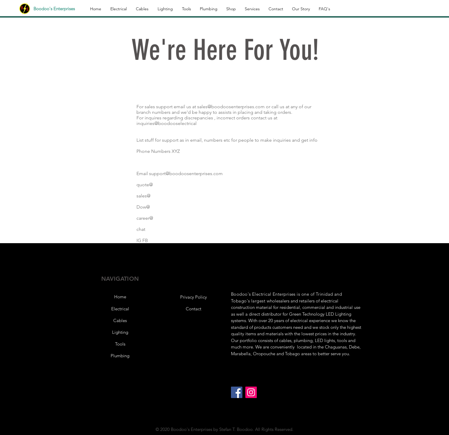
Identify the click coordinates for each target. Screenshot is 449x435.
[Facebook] (236, 392)
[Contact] (193, 308)
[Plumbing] (120, 355)
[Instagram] (251, 392)
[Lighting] (120, 332)
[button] (193, 297)
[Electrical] (120, 308)
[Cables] (120, 320)
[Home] (120, 296)
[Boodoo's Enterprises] (57, 8)
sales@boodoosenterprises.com (231, 106)
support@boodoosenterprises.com (186, 173)
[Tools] (120, 344)
